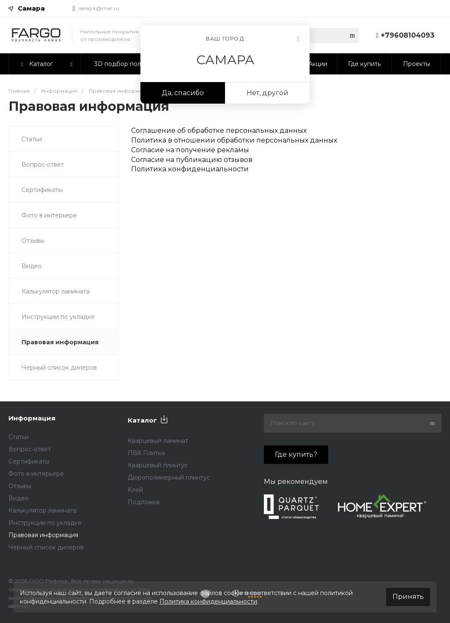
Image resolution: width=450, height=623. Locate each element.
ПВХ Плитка (146, 453)
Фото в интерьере (49, 215)
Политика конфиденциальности (190, 169)
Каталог (142, 420)
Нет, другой (267, 93)
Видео (32, 266)
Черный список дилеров (59, 367)
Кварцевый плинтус (158, 465)
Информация (31, 418)
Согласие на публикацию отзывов (191, 160)
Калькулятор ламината (56, 291)
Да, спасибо (183, 93)
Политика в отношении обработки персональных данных (234, 140)
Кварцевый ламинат (158, 441)
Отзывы (33, 240)
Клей (135, 490)
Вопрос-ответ (43, 164)
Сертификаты (42, 190)
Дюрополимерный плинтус (169, 477)
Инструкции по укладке (58, 317)
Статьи (32, 139)
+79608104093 (407, 35)
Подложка (143, 502)
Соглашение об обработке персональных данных (219, 130)
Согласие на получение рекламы (190, 150)
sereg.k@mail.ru (99, 8)
